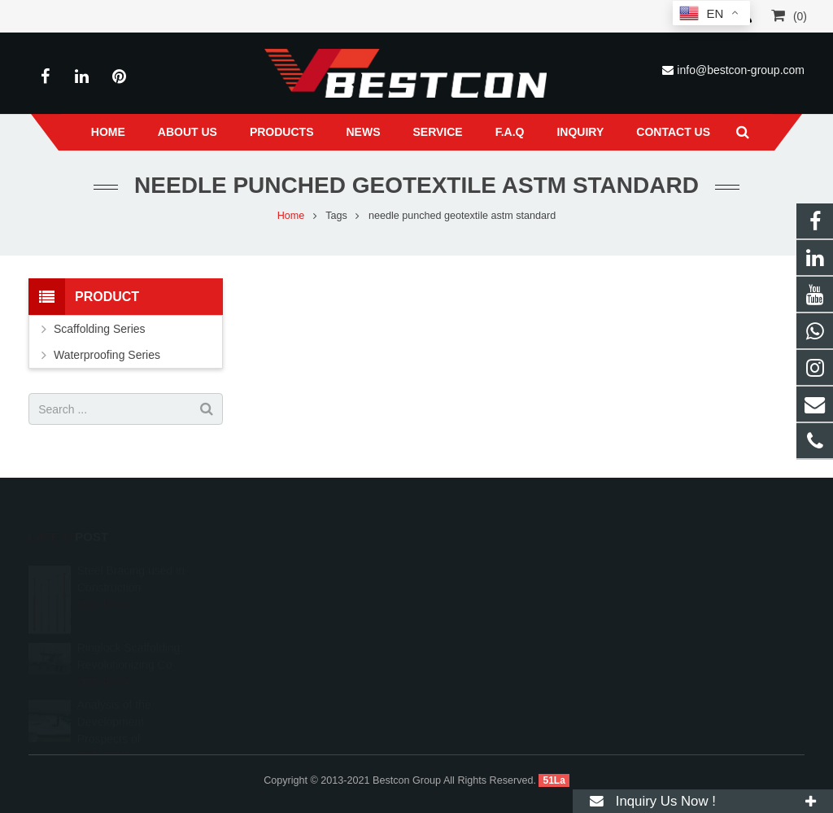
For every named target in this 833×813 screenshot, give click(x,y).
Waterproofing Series (107, 354)
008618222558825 (488, 538)
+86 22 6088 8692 (486, 561)
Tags (336, 215)
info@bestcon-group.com (741, 69)
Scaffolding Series (100, 328)
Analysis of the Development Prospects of (114, 688)
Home (291, 215)
